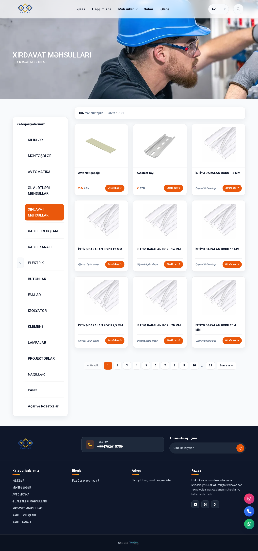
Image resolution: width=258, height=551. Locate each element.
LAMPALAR (37, 342)
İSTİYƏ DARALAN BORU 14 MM (159, 249)
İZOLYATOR (37, 311)
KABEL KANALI (40, 247)
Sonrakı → (226, 365)
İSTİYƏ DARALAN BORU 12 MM (100, 249)
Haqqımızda (101, 9)
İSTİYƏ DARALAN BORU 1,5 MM (217, 173)
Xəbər (148, 9)
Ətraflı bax (115, 188)
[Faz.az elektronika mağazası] (25, 8)
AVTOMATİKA (39, 172)
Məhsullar (126, 9)
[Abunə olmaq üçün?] (240, 448)
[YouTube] (195, 504)
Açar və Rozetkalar (43, 406)
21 (210, 365)
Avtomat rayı (145, 173)
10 (194, 365)
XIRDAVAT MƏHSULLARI (39, 212)
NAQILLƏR (36, 374)
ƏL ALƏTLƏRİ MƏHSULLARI (39, 190)
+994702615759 (110, 446)
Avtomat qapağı (89, 173)
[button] (238, 9)
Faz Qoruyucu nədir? (85, 480)
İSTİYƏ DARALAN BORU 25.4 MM (215, 328)
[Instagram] (249, 499)
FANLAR (34, 295)
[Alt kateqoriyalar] (20, 263)
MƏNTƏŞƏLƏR (40, 156)
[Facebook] (205, 504)
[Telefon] (249, 511)
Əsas (81, 9)
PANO (32, 390)
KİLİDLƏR (35, 140)
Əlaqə (165, 9)
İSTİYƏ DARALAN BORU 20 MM (159, 325)
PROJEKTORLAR (41, 358)
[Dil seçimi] (218, 9)
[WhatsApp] (249, 524)
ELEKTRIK (36, 263)
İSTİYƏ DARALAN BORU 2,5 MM (100, 325)
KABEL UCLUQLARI (43, 231)
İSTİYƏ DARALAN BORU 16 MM (217, 249)
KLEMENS (36, 326)
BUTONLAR (37, 279)
